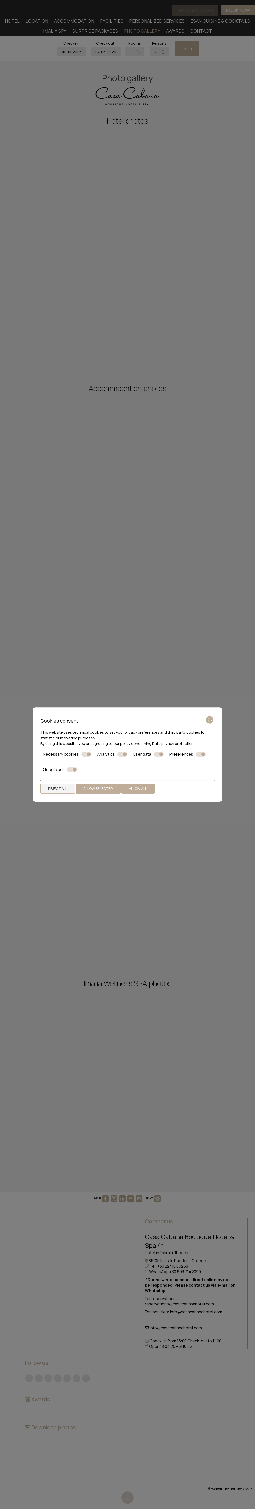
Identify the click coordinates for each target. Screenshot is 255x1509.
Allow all (138, 788)
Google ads (60, 769)
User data (148, 754)
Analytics (112, 754)
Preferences (187, 754)
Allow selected (98, 788)
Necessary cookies (67, 754)
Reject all (57, 788)
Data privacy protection (173, 743)
